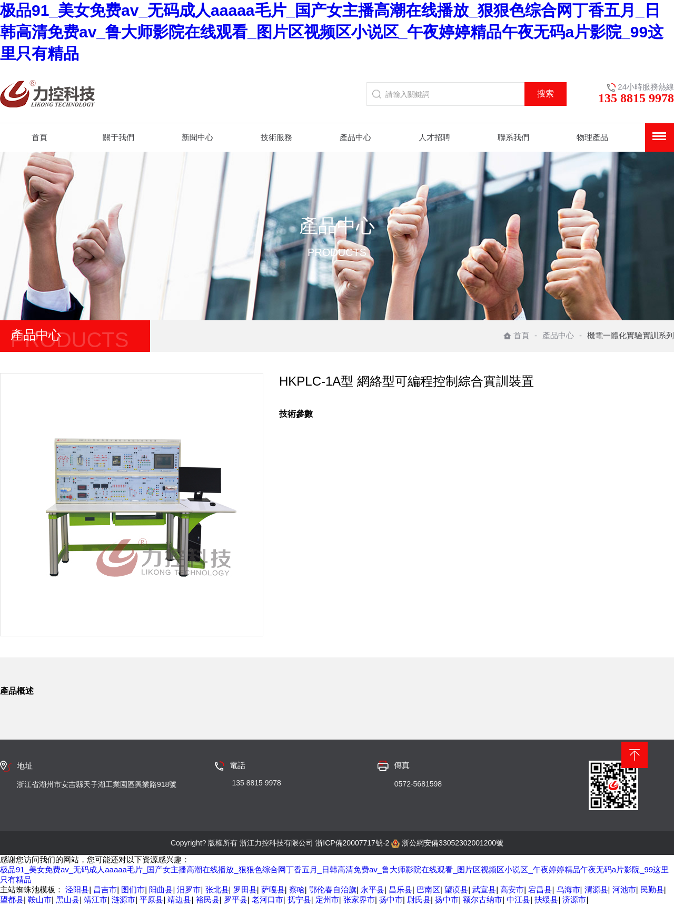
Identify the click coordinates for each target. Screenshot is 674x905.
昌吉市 (105, 889)
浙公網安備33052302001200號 (452, 843)
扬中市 (391, 899)
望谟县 (456, 889)
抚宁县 (299, 899)
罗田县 (245, 889)
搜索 (545, 93)
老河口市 (267, 899)
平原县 (151, 899)
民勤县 (652, 889)
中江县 (518, 899)
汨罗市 (189, 889)
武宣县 (484, 889)
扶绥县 (546, 899)
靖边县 (179, 899)
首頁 (516, 335)
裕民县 (208, 899)
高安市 (512, 889)
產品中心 (558, 335)
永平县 (372, 889)
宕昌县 (540, 889)
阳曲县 (161, 889)
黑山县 (68, 899)
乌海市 (568, 889)
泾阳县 (77, 889)
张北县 (217, 889)
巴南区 (428, 889)
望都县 (12, 899)
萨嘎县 (273, 889)
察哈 (297, 889)
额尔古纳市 (482, 899)
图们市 (133, 889)
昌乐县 (400, 889)
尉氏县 (419, 899)
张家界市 (359, 899)
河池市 (624, 889)
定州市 (327, 899)
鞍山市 (40, 899)
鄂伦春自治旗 (332, 889)
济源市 (574, 899)
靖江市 (95, 899)
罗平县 (235, 899)
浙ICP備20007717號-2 (352, 843)
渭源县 (596, 889)
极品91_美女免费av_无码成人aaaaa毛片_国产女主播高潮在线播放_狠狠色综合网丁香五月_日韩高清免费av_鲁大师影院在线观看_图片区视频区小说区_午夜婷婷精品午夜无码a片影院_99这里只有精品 (331, 32)
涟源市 (123, 899)
